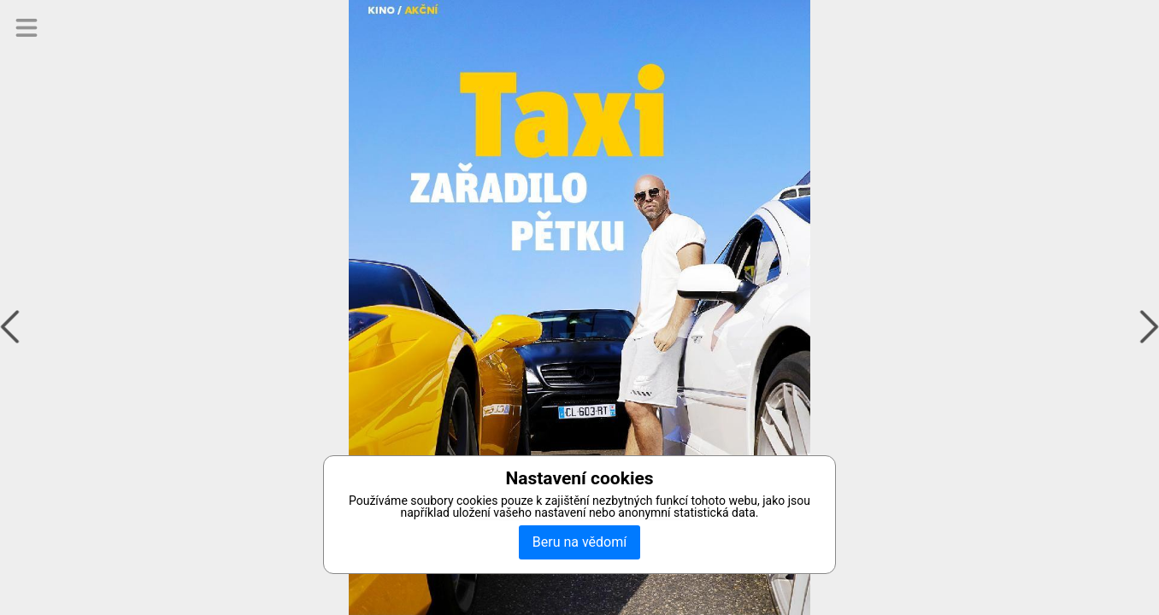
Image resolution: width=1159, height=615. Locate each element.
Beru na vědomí (579, 542)
